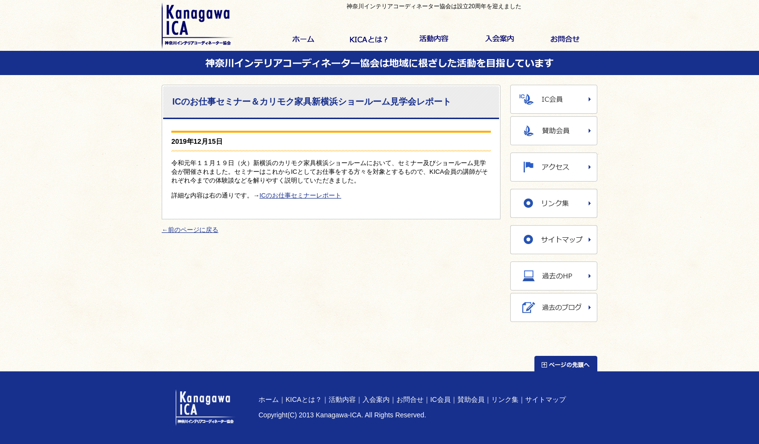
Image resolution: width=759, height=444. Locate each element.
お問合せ (564, 40)
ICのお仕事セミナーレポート (300, 195)
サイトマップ (545, 399)
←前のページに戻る (190, 229)
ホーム (303, 40)
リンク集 (504, 399)
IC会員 (440, 399)
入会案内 (499, 40)
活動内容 (434, 40)
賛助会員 (471, 399)
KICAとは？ (368, 40)
